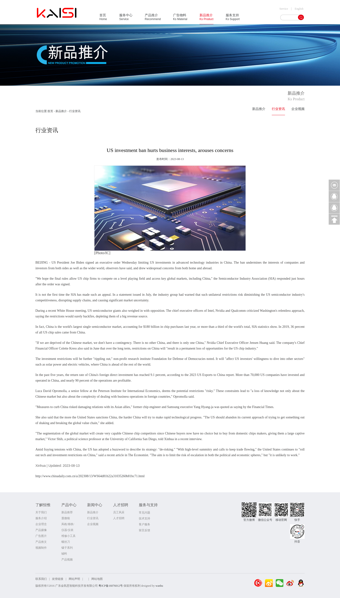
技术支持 (144, 518)
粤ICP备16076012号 (110, 585)
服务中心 (125, 18)
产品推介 (153, 18)
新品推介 (206, 18)
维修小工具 (68, 536)
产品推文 (41, 541)
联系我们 (41, 579)
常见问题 (144, 512)
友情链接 (57, 579)
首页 (103, 18)
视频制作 (41, 547)
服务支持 (233, 18)
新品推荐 (67, 512)
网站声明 (74, 579)
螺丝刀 (65, 541)
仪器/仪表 (67, 530)
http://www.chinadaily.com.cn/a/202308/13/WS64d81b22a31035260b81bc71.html (89, 476)
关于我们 (41, 512)
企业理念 (41, 524)
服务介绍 (41, 518)
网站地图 (97, 579)
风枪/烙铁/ (67, 524)
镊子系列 (67, 547)
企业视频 (298, 109)
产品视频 (67, 559)
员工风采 (118, 512)
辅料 (64, 553)
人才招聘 (118, 518)
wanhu (159, 585)
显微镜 (65, 518)
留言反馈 (144, 530)
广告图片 (41, 536)
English (299, 8)
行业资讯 (278, 109)
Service (284, 8)
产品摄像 (41, 530)
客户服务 (144, 524)
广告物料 (180, 18)
